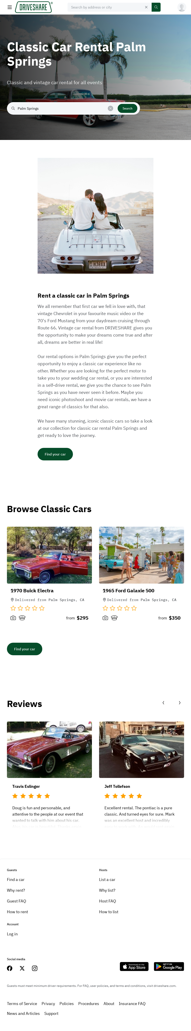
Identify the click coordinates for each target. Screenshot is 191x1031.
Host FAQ (107, 901)
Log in (12, 933)
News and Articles (23, 1013)
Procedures (88, 1003)
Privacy (48, 1003)
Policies (66, 1003)
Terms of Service (22, 1003)
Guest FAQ (16, 901)
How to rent (17, 911)
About (109, 1003)
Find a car (16, 879)
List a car (107, 879)
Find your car (55, 454)
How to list (108, 911)
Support (51, 1013)
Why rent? (16, 890)
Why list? (107, 890)
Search (127, 108)
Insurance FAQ (132, 1003)
